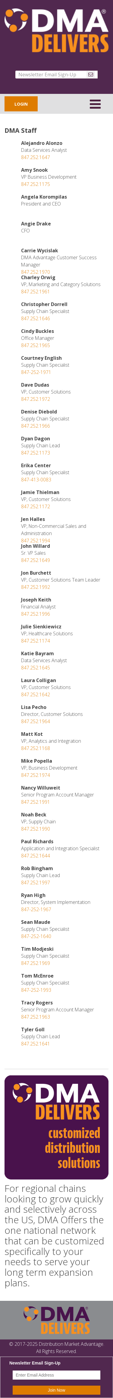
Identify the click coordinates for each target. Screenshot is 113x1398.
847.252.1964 (35, 721)
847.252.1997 (35, 882)
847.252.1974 (35, 775)
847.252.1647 (35, 157)
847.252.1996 (35, 614)
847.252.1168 (35, 748)
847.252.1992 (35, 587)
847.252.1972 (35, 399)
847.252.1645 (35, 667)
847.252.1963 (35, 1016)
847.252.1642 (35, 694)
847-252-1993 (36, 990)
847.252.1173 (35, 452)
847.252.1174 (35, 640)
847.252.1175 (35, 184)
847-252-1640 (36, 936)
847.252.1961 (35, 291)
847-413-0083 (36, 479)
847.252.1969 (35, 963)
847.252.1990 (35, 828)
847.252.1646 (35, 318)
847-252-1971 (36, 372)
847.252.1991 (35, 802)
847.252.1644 (35, 855)
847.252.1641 (35, 1043)
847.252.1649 (35, 560)
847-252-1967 (36, 909)
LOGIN (21, 104)
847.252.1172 (35, 506)
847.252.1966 (35, 426)
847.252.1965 (35, 345)
